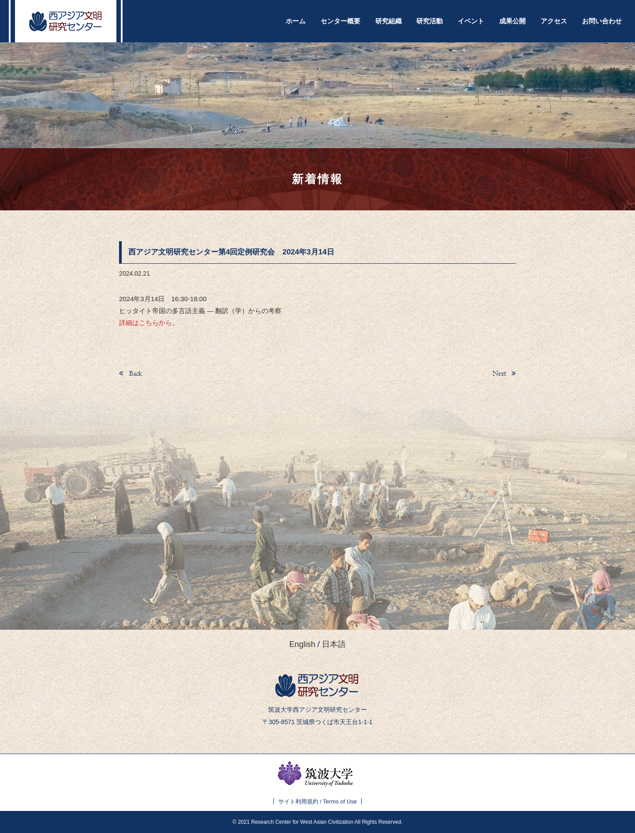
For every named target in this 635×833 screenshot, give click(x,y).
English (302, 644)
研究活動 (429, 21)
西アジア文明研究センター (66, 21)
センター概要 (340, 21)
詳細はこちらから (145, 322)
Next (500, 373)
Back (134, 373)
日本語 (334, 644)
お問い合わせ (602, 21)
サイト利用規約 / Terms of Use (317, 801)
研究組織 (388, 21)
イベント (471, 21)
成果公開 (512, 21)
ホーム (296, 21)
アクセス (554, 21)
